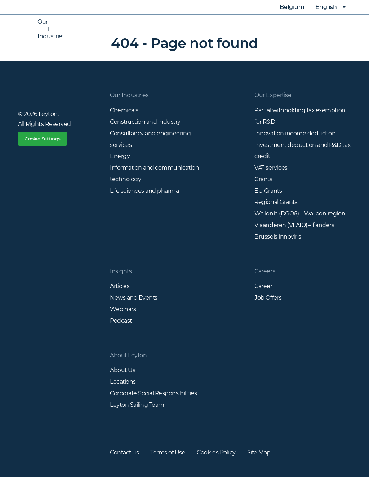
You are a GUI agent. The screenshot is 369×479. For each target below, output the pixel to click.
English (326, 7)
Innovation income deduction (295, 133)
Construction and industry (146, 121)
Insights (121, 272)
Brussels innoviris (277, 237)
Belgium (286, 7)
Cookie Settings (44, 139)
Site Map (260, 454)
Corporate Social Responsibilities (154, 394)
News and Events (134, 298)
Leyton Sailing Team (137, 406)
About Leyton (128, 356)
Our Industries (43, 29)
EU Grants (268, 191)
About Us (122, 371)
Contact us (125, 454)
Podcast (121, 321)
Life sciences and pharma (144, 191)
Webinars (123, 310)
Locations (123, 383)
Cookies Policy (217, 454)
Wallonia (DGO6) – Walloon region (299, 214)
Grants (263, 179)
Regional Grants (276, 202)
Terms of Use (168, 454)
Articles (120, 287)
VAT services (270, 168)
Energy (120, 156)
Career (263, 287)
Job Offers (267, 298)
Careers (264, 272)
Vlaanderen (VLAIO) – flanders (294, 225)
